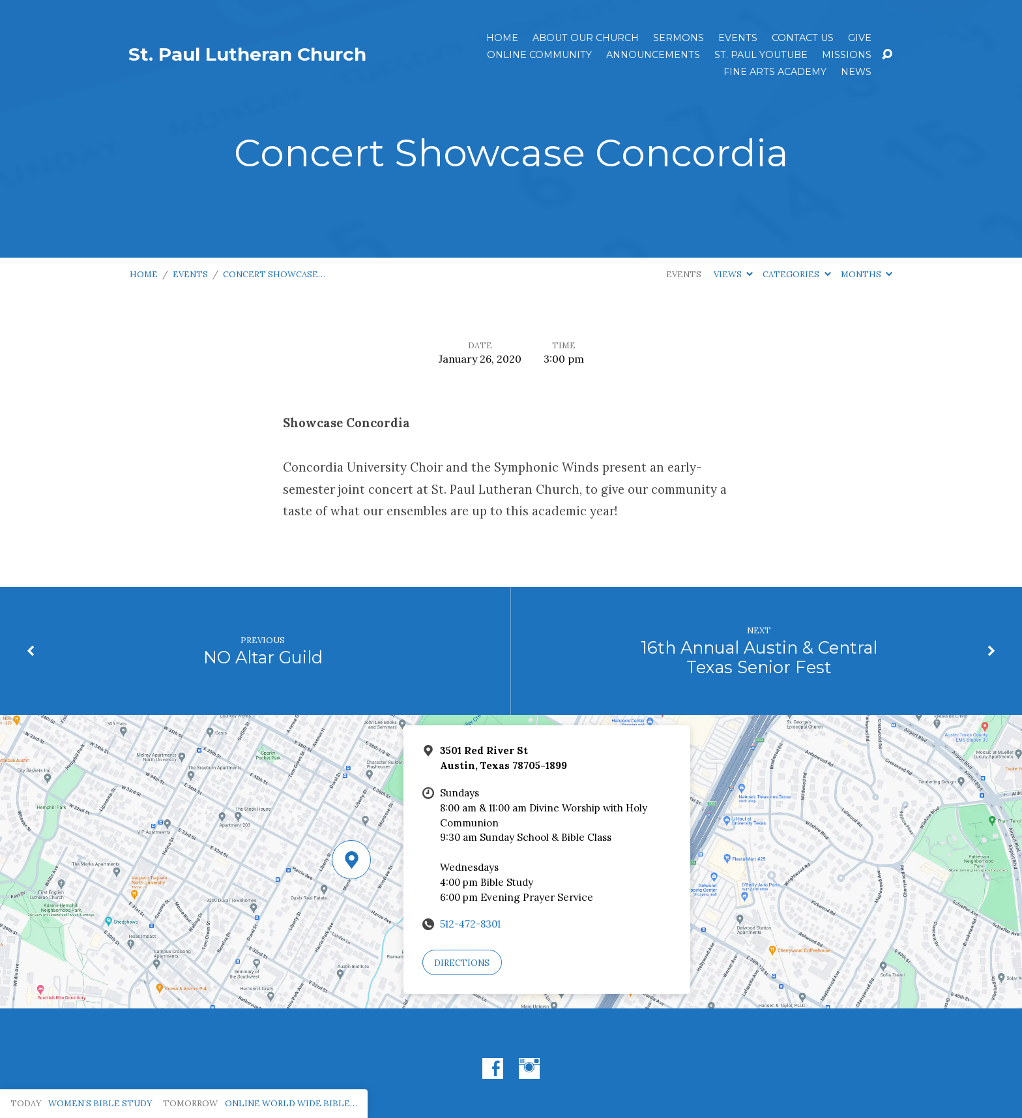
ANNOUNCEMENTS (653, 54)
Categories (796, 274)
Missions (846, 54)
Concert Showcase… (274, 274)
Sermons (678, 37)
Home (502, 37)
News (856, 71)
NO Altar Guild (263, 657)
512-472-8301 (470, 924)
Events (737, 37)
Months (866, 274)
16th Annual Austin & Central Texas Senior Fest (759, 657)
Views (733, 274)
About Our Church (586, 37)
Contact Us (803, 37)
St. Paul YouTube (761, 54)
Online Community (539, 54)
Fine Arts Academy (774, 71)
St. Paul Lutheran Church (247, 54)
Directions (461, 963)
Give (859, 37)
